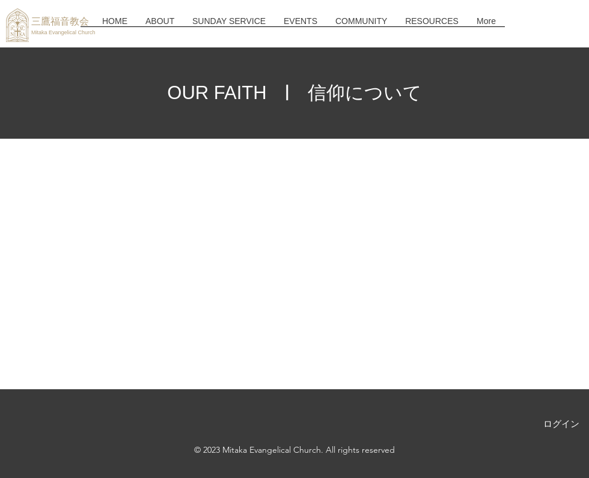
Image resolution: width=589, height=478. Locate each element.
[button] (159, 25)
